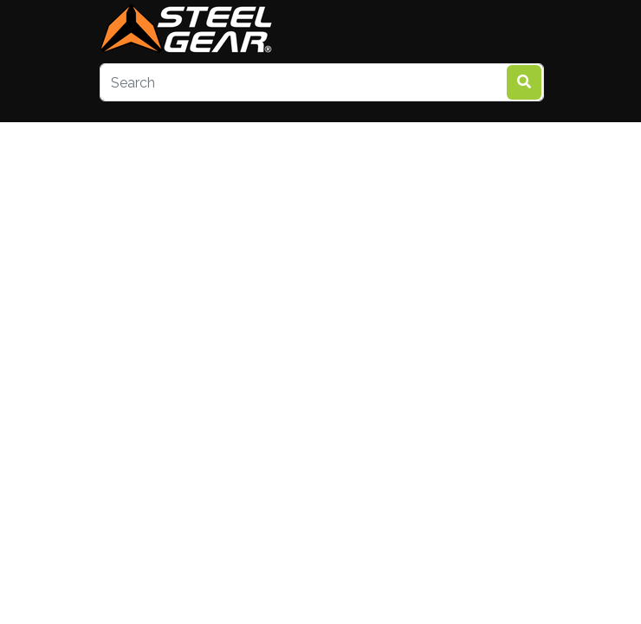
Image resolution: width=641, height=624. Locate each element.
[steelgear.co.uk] (186, 30)
